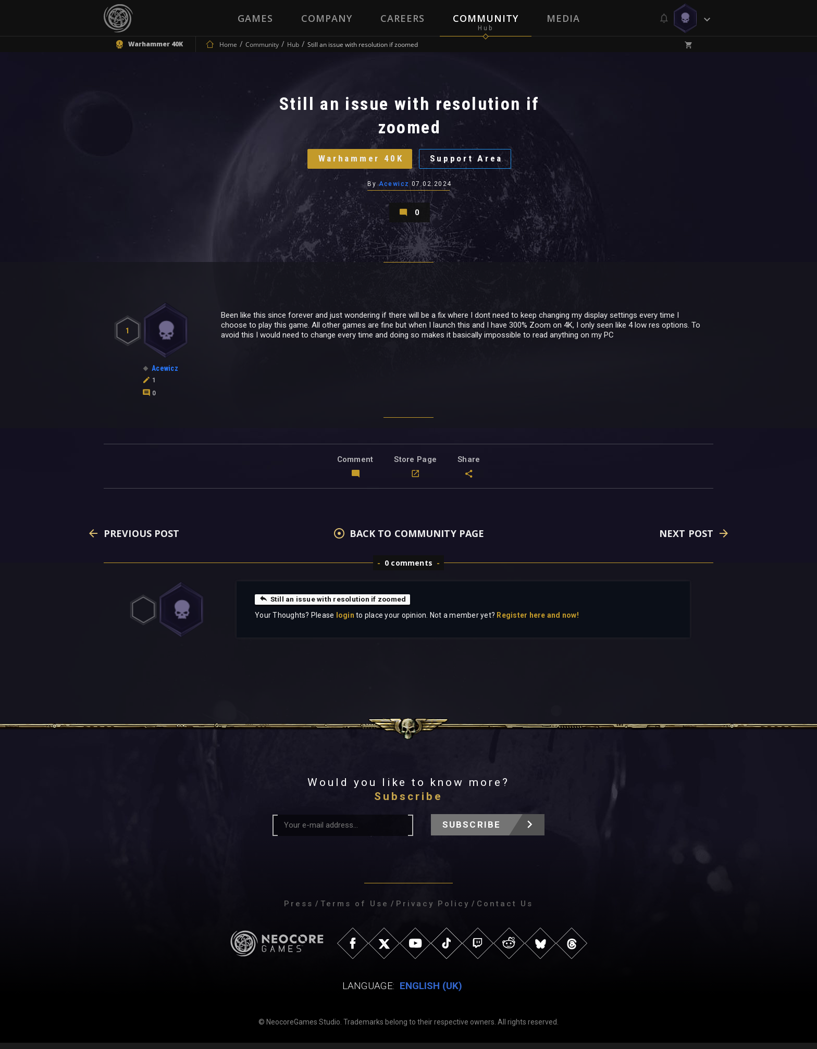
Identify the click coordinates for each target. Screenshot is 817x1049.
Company (326, 18)
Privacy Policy (432, 910)
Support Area (468, 160)
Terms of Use (354, 910)
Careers (402, 18)
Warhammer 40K (359, 160)
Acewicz (394, 187)
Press (298, 910)
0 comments (408, 569)
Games (255, 18)
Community (485, 18)
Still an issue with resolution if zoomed (334, 605)
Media (563, 18)
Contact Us (505, 910)
